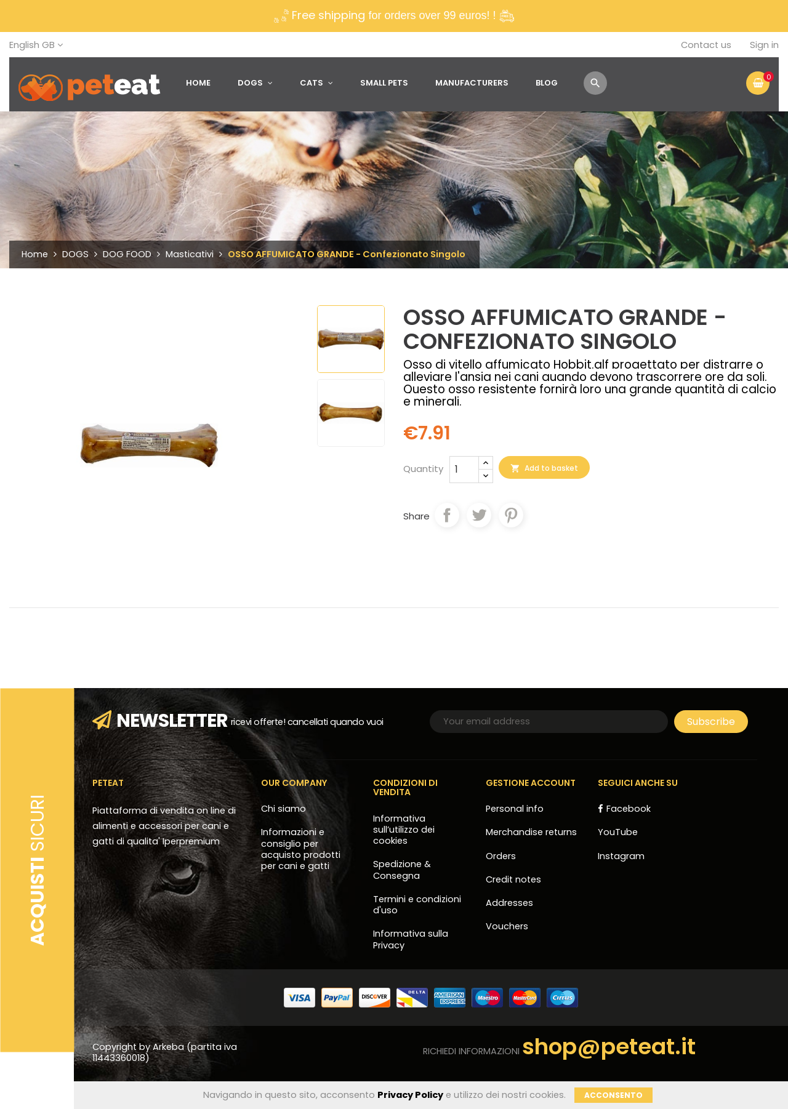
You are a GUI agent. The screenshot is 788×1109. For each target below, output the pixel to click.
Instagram (621, 856)
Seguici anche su (638, 783)
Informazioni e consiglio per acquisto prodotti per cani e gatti (300, 849)
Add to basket (544, 468)
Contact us (706, 45)
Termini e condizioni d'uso (417, 904)
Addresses (509, 903)
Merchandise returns (531, 832)
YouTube (618, 832)
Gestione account (531, 783)
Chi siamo (283, 809)
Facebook (628, 809)
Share (447, 515)
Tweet (479, 515)
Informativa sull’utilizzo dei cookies (404, 829)
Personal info (515, 809)
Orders (501, 856)
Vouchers (507, 926)
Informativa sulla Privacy (410, 939)
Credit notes (513, 879)
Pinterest (511, 515)
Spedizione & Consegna (402, 869)
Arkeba (170, 1047)
